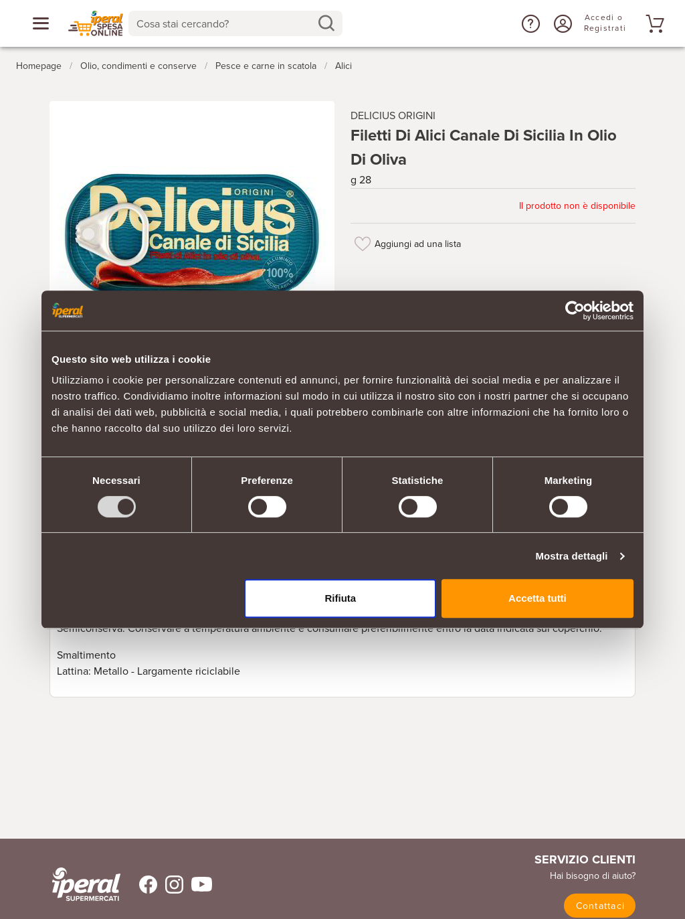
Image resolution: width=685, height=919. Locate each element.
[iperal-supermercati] (86, 884)
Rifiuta (341, 598)
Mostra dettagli (571, 556)
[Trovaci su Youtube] (197, 884)
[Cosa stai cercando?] (224, 23)
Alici (343, 66)
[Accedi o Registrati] (561, 23)
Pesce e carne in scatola (265, 66)
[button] (529, 23)
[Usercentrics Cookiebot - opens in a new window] (574, 311)
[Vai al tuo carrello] (653, 23)
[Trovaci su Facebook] (140, 884)
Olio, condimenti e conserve (138, 66)
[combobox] (235, 23)
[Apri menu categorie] (41, 23)
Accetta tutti (537, 598)
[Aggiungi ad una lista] (363, 244)
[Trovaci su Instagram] (170, 884)
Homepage (39, 66)
